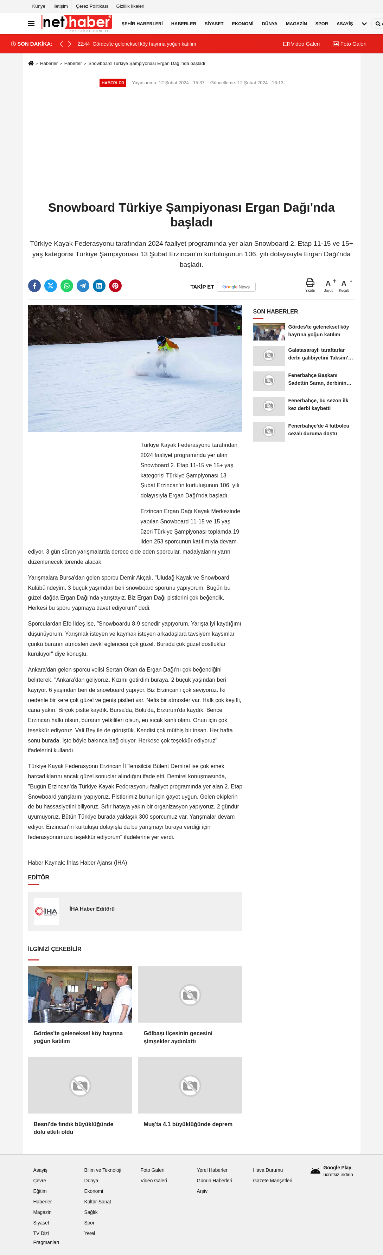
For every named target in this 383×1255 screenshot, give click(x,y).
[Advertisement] (191, 144)
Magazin (296, 23)
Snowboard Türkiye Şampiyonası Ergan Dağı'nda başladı (146, 63)
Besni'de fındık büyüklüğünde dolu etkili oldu (74, 1128)
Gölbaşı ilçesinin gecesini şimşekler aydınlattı (177, 1037)
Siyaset (214, 23)
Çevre (39, 1180)
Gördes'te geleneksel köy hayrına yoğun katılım (78, 1037)
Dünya (269, 23)
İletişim (60, 6)
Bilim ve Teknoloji (102, 1170)
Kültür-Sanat (97, 1201)
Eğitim (40, 1191)
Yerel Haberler (212, 1170)
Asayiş (345, 23)
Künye (38, 6)
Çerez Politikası (92, 6)
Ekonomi (243, 23)
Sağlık (90, 1212)
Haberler (183, 23)
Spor (321, 23)
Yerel (89, 1233)
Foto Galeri (349, 44)
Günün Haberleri (214, 1180)
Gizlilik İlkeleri (130, 6)
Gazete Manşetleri (272, 1180)
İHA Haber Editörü (92, 909)
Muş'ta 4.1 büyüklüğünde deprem (187, 1124)
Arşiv (202, 1191)
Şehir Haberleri (142, 23)
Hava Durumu (268, 1170)
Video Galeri (301, 44)
